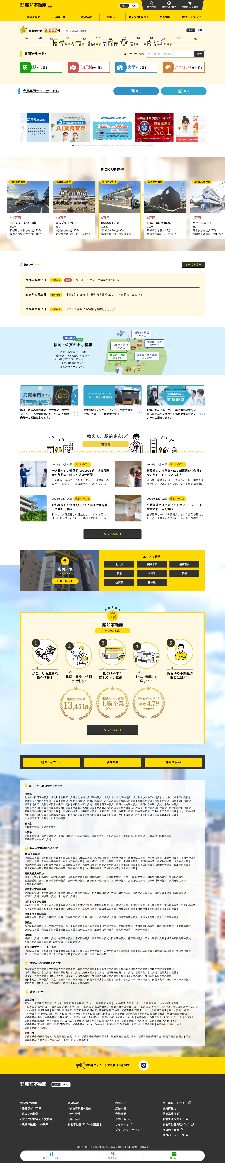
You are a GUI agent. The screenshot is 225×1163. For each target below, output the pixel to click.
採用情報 (173, 762)
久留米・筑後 (120, 346)
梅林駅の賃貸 (101, 905)
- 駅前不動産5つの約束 (34, 1124)
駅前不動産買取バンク (178, 1124)
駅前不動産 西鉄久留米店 (58, 1017)
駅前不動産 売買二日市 (66, 1036)
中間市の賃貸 (77, 801)
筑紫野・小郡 (154, 344)
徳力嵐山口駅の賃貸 (59, 954)
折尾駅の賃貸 (118, 857)
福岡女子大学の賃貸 (35, 976)
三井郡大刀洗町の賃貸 (164, 811)
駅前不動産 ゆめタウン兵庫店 (89, 1024)
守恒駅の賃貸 (183, 950)
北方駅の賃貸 (145, 950)
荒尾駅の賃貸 (111, 868)
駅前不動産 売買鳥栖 (75, 1040)
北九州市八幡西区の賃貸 (38, 801)
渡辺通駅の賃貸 (107, 908)
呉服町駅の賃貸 (54, 917)
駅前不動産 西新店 (132, 1010)
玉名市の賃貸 (48, 827)
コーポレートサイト (177, 1103)
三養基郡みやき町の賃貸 (38, 839)
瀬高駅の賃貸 (75, 868)
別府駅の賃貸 (188, 905)
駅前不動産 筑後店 (35, 1020)
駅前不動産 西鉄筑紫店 (125, 1013)
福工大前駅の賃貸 (72, 861)
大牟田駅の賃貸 (93, 868)
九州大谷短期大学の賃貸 (158, 976)
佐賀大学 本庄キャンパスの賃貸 (43, 983)
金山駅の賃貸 (154, 905)
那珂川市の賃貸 (33, 811)
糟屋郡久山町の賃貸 (156, 807)
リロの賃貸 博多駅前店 (37, 1010)
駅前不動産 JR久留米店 (87, 1017)
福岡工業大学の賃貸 (146, 972)
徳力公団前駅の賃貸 (35, 954)
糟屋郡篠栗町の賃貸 (59, 807)
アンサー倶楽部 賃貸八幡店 (69, 1003)
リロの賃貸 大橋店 (179, 1010)
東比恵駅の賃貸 (66, 896)
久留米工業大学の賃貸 (99, 979)
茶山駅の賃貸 (171, 905)
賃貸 (124, 6)
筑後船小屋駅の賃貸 (55, 868)
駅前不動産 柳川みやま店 (105, 1020)
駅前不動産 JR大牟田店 (134, 1020)
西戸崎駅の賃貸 (33, 926)
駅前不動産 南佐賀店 (143, 1024)
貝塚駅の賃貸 (171, 917)
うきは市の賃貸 (187, 811)
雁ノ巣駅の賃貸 (74, 926)
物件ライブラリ (191, 17)
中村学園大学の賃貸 (59, 969)
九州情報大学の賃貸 (132, 976)
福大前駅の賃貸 (119, 905)
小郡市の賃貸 (125, 811)
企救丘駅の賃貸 (98, 954)
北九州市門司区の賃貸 (37, 797)
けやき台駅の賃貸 (109, 864)
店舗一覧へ (65, 581)
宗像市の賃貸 (94, 801)
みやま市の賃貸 (143, 814)
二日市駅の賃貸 (71, 864)
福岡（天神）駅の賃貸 (37, 877)
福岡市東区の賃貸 (181, 801)
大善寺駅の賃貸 (136, 880)
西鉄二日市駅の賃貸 (134, 877)
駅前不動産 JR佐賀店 (58, 1024)
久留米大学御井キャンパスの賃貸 (132, 979)
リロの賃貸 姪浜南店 (155, 1010)
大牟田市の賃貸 (57, 818)
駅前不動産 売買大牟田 (175, 1036)
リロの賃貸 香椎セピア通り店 (155, 1006)
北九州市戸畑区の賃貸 (90, 797)
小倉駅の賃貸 (32, 857)
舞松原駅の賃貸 (165, 926)
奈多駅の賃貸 (92, 926)
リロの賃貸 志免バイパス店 (64, 1006)
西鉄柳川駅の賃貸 (157, 880)
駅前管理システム (175, 1119)
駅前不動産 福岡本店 (85, 1010)
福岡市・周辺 (141, 334)
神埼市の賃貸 (82, 836)
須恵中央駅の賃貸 (104, 929)
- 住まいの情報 (29, 1113)
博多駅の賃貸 (181, 861)
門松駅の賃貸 (118, 938)
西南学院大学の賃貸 (35, 969)
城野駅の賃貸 (128, 950)
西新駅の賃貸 (82, 893)
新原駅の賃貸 (123, 929)
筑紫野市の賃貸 (107, 811)
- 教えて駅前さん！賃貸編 (36, 1119)
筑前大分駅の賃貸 (53, 942)
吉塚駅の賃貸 (164, 861)
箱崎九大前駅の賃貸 (151, 917)
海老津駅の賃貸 (136, 857)
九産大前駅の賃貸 (94, 861)
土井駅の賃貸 (183, 926)
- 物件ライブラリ (30, 1108)
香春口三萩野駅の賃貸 (90, 950)
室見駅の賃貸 (48, 893)
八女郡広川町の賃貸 (35, 818)
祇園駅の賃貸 (32, 896)
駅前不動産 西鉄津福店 (149, 1017)
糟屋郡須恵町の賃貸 (107, 807)
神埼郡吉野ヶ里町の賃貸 (105, 836)
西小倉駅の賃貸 (49, 857)
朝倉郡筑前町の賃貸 (35, 814)
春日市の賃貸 (51, 811)
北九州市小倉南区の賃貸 (146, 797)
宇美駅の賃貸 (140, 929)
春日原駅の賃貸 (93, 877)
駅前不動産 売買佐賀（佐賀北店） (43, 1040)
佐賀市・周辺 (117, 357)
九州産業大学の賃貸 (107, 969)
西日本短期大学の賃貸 (37, 979)
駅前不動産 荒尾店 (35, 1024)
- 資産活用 (74, 1119)
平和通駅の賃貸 (49, 950)
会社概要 (112, 762)
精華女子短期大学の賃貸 (38, 972)
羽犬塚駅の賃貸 (33, 868)
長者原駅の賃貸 (49, 929)
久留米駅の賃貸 (163, 864)
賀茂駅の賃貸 (68, 905)
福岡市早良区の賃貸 (151, 804)
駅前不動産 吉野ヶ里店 (169, 1024)
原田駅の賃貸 (89, 864)
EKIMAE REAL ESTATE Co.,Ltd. (110, 1147)
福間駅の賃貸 (188, 857)
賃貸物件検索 (28, 1103)
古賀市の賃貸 (162, 801)
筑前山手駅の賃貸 (154, 938)
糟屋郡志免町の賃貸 (83, 807)
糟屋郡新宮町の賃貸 (132, 807)
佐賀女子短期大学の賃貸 (76, 983)
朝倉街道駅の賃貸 (157, 877)
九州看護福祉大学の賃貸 (134, 969)
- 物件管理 (74, 1113)
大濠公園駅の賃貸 (121, 893)
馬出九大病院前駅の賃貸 (103, 917)
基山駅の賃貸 (128, 864)
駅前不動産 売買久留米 (123, 1036)
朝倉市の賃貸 (142, 811)
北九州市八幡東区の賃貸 (175, 797)
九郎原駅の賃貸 (33, 942)
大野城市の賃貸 (69, 811)
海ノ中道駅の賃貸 (53, 926)
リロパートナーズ (175, 1135)
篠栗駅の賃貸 (135, 938)
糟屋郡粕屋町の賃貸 (180, 807)
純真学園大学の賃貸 (93, 972)
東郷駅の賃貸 (171, 857)
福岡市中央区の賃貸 (59, 804)
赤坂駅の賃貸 (140, 893)
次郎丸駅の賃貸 (49, 905)
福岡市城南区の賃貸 (127, 804)
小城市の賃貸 (65, 836)
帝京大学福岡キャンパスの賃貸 (68, 979)
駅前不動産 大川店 (79, 1020)
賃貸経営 (86, 17)
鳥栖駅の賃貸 (145, 864)
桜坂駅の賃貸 (51, 908)
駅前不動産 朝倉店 (177, 1013)
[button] (23, 127)
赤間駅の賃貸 (154, 857)
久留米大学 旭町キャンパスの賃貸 (171, 979)
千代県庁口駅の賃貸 (76, 917)
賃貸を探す (33, 17)
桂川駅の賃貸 (73, 942)
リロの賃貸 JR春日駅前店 (39, 1013)
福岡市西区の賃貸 (104, 804)
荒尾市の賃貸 (32, 827)
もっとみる (112, 534)
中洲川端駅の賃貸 (176, 893)
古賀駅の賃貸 (32, 861)
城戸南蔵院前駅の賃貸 (179, 938)
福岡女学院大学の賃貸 (162, 969)
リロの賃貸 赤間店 (124, 1003)
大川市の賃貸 (125, 814)
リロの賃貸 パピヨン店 (185, 1006)
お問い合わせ (123, 1119)
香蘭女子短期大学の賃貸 (66, 972)
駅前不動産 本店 (33, 1017)
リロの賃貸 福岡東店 (36, 1006)
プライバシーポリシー (129, 1130)
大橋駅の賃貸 (75, 877)
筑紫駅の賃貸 (176, 877)
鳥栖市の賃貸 (48, 836)
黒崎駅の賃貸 (101, 857)
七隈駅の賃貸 (138, 905)
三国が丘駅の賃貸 (34, 880)
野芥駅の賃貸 (85, 905)
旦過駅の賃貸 (68, 950)
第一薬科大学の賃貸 (83, 969)
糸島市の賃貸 (171, 804)
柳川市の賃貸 (75, 814)
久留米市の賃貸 (57, 814)
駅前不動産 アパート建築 (85, 1124)
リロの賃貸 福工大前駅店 (95, 1006)
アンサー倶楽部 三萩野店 (38, 1003)
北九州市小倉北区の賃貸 (117, 797)
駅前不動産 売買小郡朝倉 (95, 1036)
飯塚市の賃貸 (128, 801)
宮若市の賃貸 (111, 801)
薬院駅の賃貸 (58, 877)
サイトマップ (123, 1124)
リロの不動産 (173, 1130)
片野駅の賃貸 (111, 950)
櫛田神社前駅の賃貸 (148, 908)
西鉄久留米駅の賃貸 (98, 880)
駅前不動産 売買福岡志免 (38, 1036)
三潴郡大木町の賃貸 (165, 814)
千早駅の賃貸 (130, 861)
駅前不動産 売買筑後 (150, 1036)
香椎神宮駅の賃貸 (145, 926)
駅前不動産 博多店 (62, 1010)
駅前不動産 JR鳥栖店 (36, 1027)
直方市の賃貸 (60, 801)
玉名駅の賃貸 (128, 868)
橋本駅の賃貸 (32, 905)
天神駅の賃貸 (157, 893)
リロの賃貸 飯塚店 (169, 1003)
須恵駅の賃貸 (85, 929)
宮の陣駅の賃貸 (76, 880)
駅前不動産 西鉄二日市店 (96, 1013)
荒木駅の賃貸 (181, 864)
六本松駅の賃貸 (33, 908)
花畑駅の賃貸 (118, 880)
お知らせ (112, 17)
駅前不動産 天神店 (109, 1010)
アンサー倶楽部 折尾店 (98, 1003)
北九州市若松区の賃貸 (63, 797)
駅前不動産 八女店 (57, 1020)
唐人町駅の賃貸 (100, 893)
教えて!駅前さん (139, 17)
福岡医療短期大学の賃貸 (120, 972)
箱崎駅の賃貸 (147, 861)
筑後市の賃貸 (109, 814)
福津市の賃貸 (145, 801)
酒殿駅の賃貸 (68, 929)
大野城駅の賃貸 (52, 864)
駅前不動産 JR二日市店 (68, 1013)
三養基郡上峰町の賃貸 (159, 836)
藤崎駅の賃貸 (65, 893)
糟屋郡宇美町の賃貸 (35, 807)
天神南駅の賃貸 (126, 908)
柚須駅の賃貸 (65, 938)
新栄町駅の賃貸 (177, 880)
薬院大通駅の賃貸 (70, 908)
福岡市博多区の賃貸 (35, 804)
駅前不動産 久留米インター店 (118, 1017)
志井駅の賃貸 (80, 954)
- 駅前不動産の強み (80, 1108)
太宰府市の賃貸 (88, 811)
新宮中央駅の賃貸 (51, 861)
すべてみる (193, 264)
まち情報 (165, 17)
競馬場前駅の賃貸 (164, 950)
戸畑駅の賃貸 (68, 857)
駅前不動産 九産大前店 (123, 1006)
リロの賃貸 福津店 (146, 1003)
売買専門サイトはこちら (41, 91)
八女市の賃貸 (92, 814)
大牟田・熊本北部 (147, 356)
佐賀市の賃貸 (32, 836)
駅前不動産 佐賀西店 (118, 1024)
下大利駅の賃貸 (112, 877)
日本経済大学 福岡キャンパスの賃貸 (69, 976)
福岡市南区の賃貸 (82, 804)
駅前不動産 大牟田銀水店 (163, 1020)
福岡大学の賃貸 (167, 972)
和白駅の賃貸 (109, 926)
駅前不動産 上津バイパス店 (179, 1017)
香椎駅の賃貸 (114, 861)
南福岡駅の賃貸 (33, 864)
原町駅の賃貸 (82, 938)
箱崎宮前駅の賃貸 (128, 917)
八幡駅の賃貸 (85, 857)
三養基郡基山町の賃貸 (133, 836)
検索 (199, 53)
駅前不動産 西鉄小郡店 (152, 1013)
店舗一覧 (59, 17)
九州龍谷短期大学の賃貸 (105, 976)
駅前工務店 (171, 1113)
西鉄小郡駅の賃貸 (56, 880)
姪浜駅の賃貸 (32, 893)
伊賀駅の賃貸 (32, 929)
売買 (134, 6)
